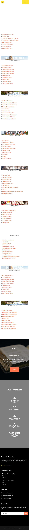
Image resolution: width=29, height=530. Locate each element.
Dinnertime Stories (6, 152)
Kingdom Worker (7, 498)
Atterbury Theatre (6, 146)
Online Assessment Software (9, 258)
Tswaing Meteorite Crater (8, 106)
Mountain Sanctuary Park (8, 112)
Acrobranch (5, 154)
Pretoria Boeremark (6, 216)
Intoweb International (8, 495)
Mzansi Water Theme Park (8, 144)
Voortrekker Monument (7, 65)
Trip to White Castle (8, 480)
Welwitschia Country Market (8, 210)
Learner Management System (9, 248)
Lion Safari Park (6, 175)
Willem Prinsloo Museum (8, 73)
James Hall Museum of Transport (10, 38)
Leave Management (6, 255)
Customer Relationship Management (11, 256)
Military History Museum (8, 71)
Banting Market (5, 222)
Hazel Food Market (6, 218)
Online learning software (8, 240)
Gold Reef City (5, 140)
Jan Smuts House (6, 81)
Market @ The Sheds (7, 214)
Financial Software (6, 243)
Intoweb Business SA (8, 493)
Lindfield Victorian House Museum (10, 40)
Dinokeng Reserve (6, 181)
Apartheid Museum (6, 67)
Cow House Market (6, 220)
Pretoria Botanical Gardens (8, 116)
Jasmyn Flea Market (7, 212)
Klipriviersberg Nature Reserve (9, 114)
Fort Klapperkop (6, 75)
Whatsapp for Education (8, 246)
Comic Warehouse (6, 158)
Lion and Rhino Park (7, 177)
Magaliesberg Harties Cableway (9, 104)
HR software (5, 241)
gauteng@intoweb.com (6, 465)
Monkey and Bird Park (7, 193)
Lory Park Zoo (5, 185)
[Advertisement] (14, 19)
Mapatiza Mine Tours (7, 48)
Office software (6, 245)
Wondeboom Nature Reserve (9, 118)
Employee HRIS (5, 250)
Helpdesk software (6, 253)
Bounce (4, 156)
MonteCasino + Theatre (7, 142)
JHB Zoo (4, 189)
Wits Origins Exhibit (6, 42)
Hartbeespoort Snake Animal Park (10, 187)
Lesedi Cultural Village (7, 83)
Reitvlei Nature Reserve (7, 183)
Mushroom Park (6, 110)
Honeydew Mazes (6, 46)
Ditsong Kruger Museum (8, 69)
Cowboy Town (5, 36)
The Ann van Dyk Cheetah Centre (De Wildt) (12, 191)
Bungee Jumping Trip (8, 474)
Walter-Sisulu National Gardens (9, 102)
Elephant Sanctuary (6, 179)
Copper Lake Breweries (7, 44)
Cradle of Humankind (7, 100)
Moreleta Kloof (5, 108)
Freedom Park (5, 79)
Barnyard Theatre (6, 150)
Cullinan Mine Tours (6, 77)
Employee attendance (7, 251)
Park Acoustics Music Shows (9, 148)
